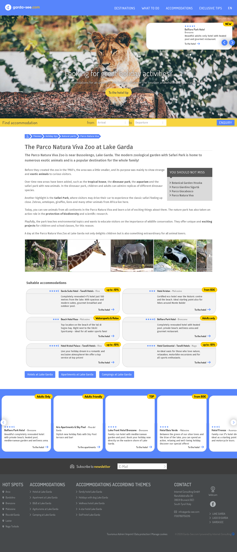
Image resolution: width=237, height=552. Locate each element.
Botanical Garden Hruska (187, 182)
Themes (37, 136)
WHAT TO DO (150, 8)
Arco (8, 491)
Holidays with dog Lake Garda (93, 497)
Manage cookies (159, 534)
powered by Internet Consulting (217, 534)
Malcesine (10, 509)
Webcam (213, 491)
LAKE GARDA (218, 513)
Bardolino (10, 497)
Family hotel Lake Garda (90, 491)
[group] (190, 37)
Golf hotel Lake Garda (89, 514)
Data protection (142, 534)
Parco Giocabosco (182, 191)
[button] (224, 43)
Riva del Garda (13, 514)
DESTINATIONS (124, 8)
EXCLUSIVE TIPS (210, 8)
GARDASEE (218, 522)
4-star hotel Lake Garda (90, 509)
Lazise (9, 520)
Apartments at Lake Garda (77, 374)
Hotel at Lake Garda (42, 491)
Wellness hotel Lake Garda (92, 503)
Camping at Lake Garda (44, 514)
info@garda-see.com (189, 511)
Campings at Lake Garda (117, 374)
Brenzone (10, 503)
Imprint (129, 534)
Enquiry (225, 122)
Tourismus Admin (115, 534)
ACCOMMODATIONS (179, 8)
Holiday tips (51, 136)
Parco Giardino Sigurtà (185, 187)
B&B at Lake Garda (42, 503)
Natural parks (69, 136)
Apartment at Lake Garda (45, 497)
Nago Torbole (12, 526)
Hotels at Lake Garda (40, 374)
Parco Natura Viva (89, 136)
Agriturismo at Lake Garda (45, 509)
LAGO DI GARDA (220, 517)
